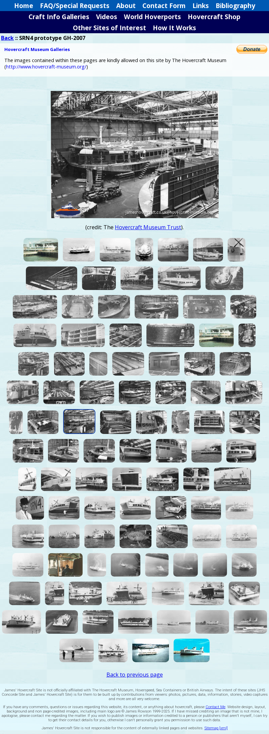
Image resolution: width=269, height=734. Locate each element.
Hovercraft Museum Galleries (37, 49)
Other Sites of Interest (109, 27)
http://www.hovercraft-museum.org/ (46, 66)
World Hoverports (152, 16)
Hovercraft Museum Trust (148, 227)
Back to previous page (134, 674)
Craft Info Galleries (59, 16)
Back (7, 38)
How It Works (174, 27)
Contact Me (215, 707)
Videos (106, 16)
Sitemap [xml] (216, 728)
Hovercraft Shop (214, 16)
